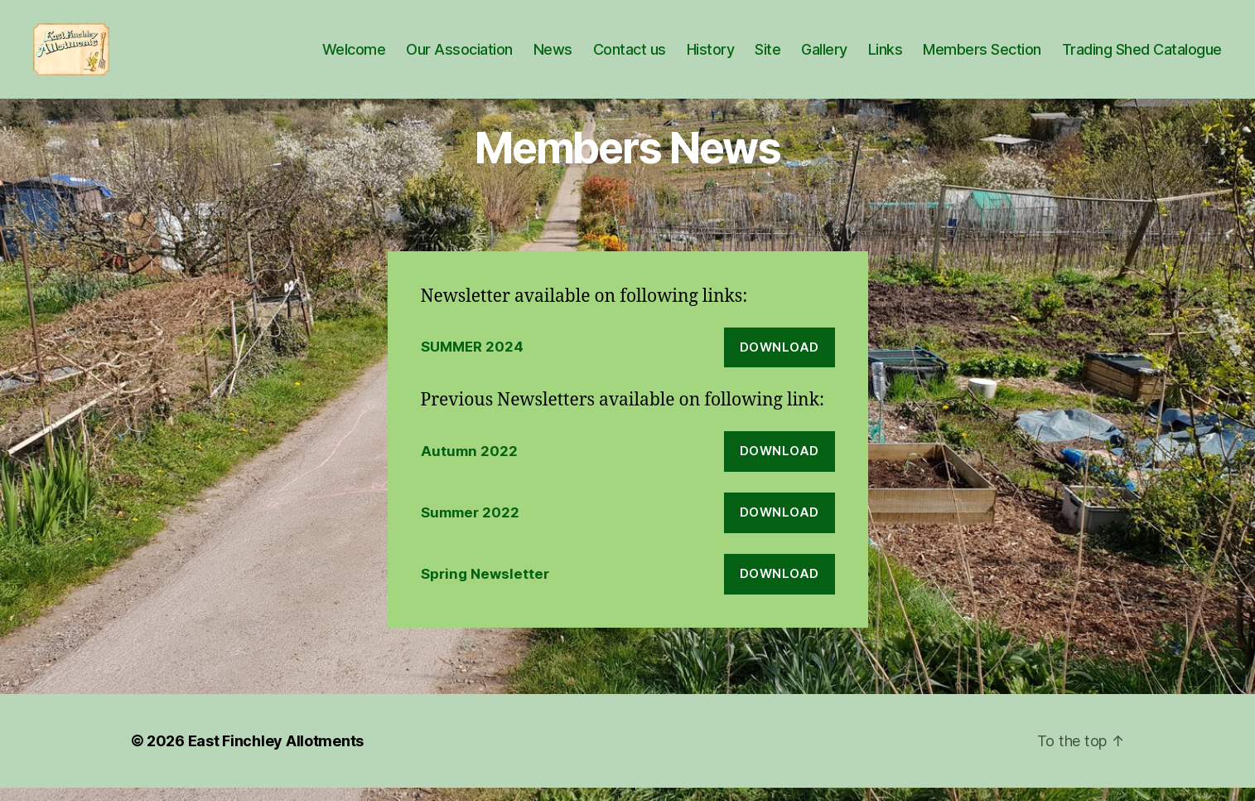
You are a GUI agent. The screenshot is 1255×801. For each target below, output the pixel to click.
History (711, 56)
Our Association (459, 56)
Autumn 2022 (469, 464)
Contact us (629, 56)
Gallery (824, 56)
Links (885, 56)
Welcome (354, 56)
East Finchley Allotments (276, 754)
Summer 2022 (470, 525)
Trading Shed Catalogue (1142, 56)
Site (767, 56)
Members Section (982, 56)
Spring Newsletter (485, 587)
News (552, 56)
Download (779, 359)
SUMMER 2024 (472, 360)
